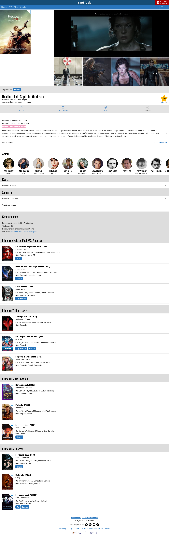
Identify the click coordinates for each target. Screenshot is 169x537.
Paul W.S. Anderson (10, 185)
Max (18, 507)
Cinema (4, 7)
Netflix (19, 258)
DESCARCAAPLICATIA (163, 2)
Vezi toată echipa (9, 205)
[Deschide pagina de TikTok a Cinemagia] (97, 524)
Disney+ (19, 437)
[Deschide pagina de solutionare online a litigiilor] (91, 532)
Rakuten (17, 89)
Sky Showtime (21, 298)
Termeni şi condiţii (65, 528)
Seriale (23, 7)
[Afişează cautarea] (166, 7)
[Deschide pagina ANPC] (78, 532)
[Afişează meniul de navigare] (162, 7)
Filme (16, 7)
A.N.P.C (108, 528)
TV (10, 7)
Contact (77, 528)
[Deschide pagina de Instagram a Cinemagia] (90, 524)
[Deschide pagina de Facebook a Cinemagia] (86, 524)
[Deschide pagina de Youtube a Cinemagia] (94, 524)
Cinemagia (84, 2)
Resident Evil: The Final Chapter (23, 231)
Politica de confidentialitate (92, 528)
